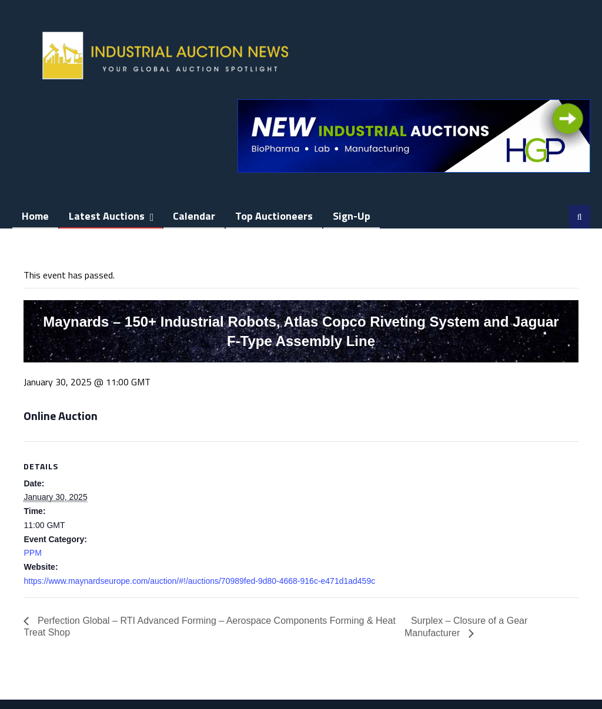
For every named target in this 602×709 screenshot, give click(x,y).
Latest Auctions (107, 216)
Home (35, 216)
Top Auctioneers (274, 216)
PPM (32, 552)
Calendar (194, 216)
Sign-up (351, 216)
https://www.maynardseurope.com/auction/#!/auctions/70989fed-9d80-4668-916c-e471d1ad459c (199, 581)
